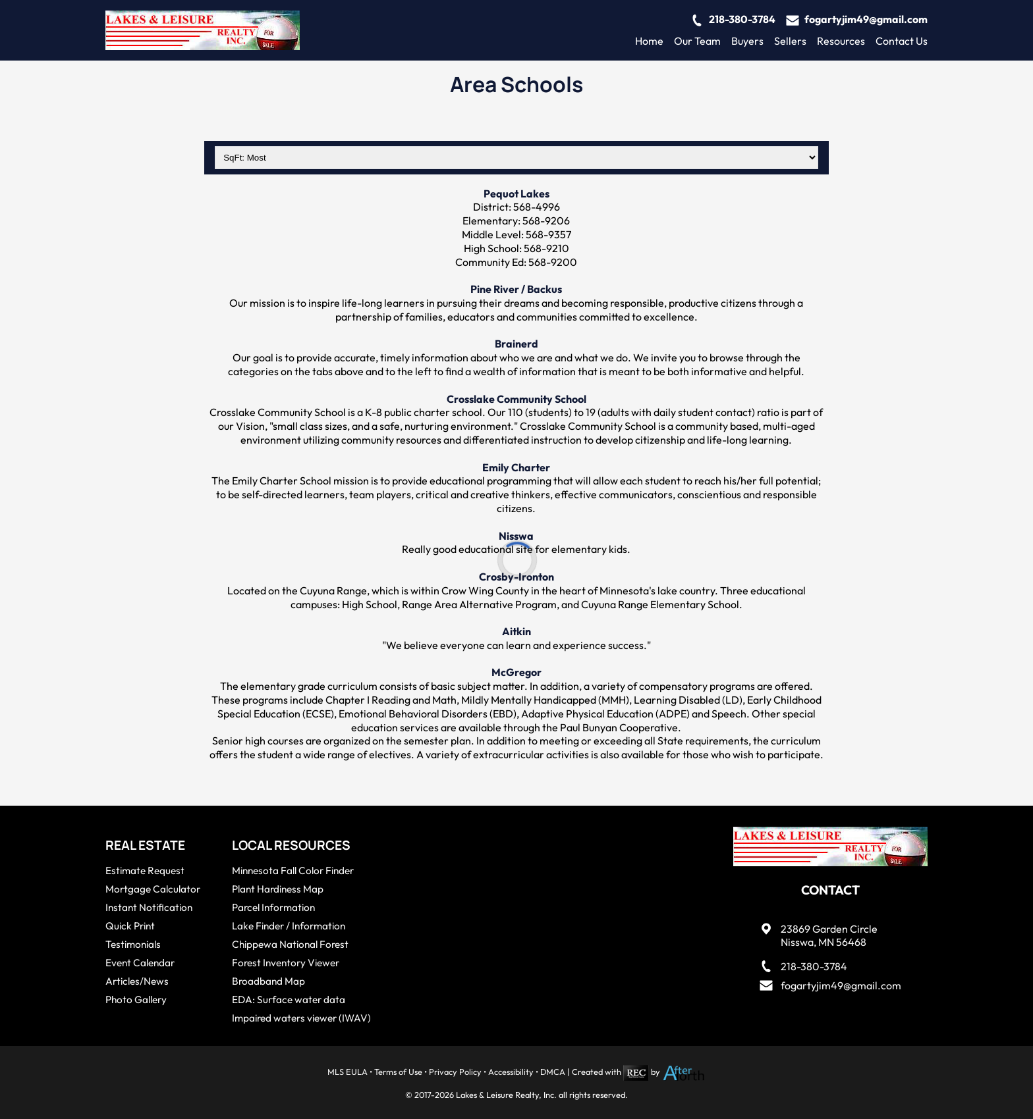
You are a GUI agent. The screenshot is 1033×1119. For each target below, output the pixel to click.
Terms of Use (398, 1071)
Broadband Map (268, 981)
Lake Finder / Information (288, 926)
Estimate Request (144, 870)
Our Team (697, 40)
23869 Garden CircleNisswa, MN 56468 (829, 935)
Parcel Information (273, 907)
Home (649, 40)
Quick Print (130, 926)
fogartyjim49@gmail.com (866, 19)
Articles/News (137, 981)
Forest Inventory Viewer (285, 962)
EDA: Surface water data (288, 999)
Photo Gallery (136, 999)
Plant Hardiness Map (277, 889)
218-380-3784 (742, 19)
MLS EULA (347, 1071)
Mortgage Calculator (152, 889)
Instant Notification (148, 907)
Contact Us (902, 40)
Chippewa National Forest (290, 944)
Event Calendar (140, 962)
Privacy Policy (455, 1071)
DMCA (552, 1071)
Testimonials (133, 944)
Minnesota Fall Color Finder (293, 870)
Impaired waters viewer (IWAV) (301, 1018)
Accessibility (511, 1071)
